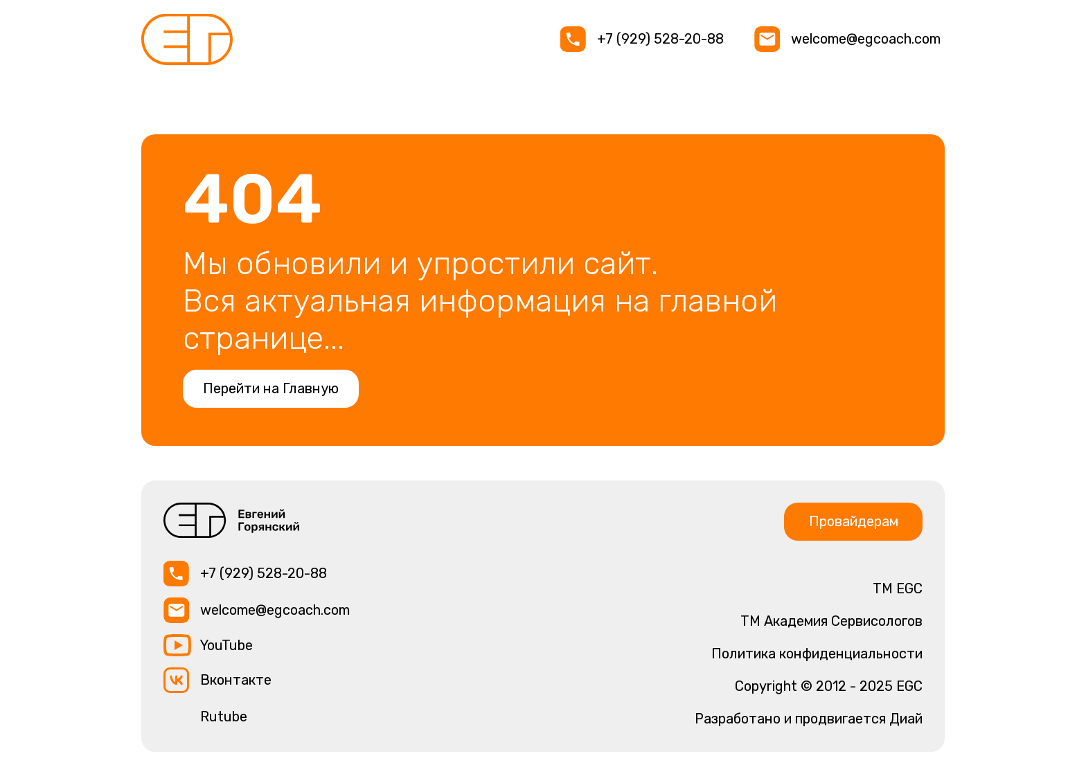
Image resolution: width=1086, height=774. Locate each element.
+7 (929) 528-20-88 (660, 38)
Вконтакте (236, 680)
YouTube (226, 645)
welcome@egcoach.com (866, 38)
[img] (187, 39)
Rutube (223, 716)
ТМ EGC (898, 588)
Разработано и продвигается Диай (809, 718)
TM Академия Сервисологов (831, 621)
